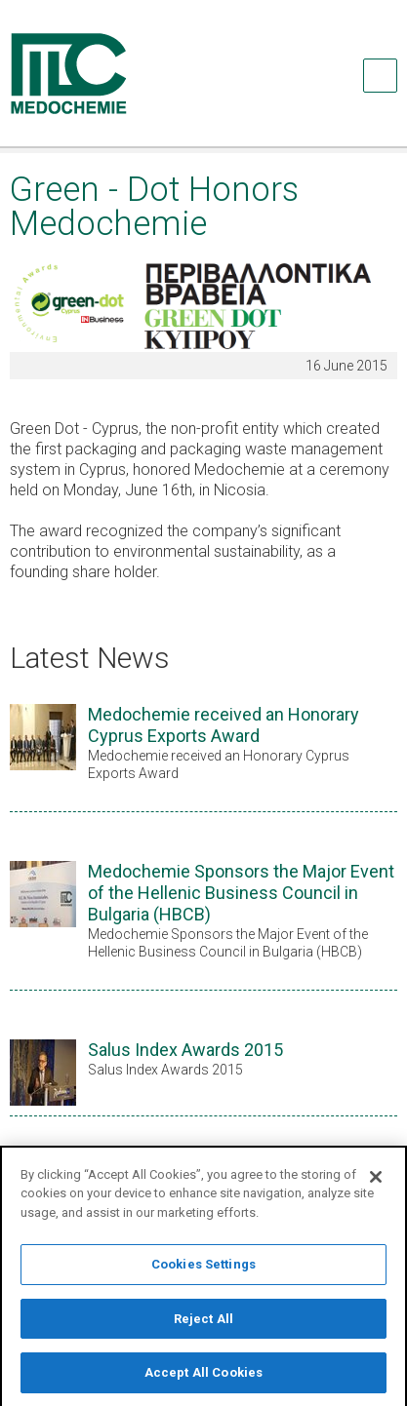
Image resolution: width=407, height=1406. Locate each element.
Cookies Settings (203, 1274)
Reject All (203, 1327)
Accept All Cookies (203, 1382)
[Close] (375, 1185)
